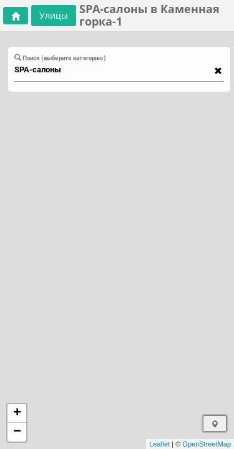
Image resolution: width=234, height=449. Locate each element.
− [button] (17, 432)
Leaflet (159, 444)
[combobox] (113, 70)
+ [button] (17, 413)
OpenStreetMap (206, 444)
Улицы (53, 15)
